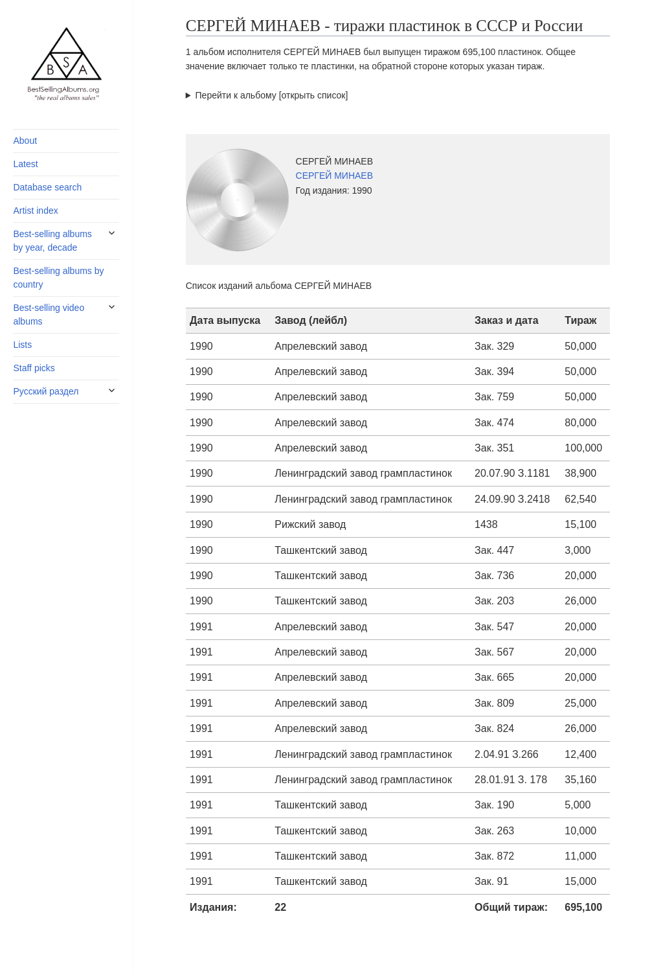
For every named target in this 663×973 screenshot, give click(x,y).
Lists (22, 344)
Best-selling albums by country (58, 278)
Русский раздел (45, 391)
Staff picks (33, 368)
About (25, 140)
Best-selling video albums (48, 314)
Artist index (35, 210)
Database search (47, 187)
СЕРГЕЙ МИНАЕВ (335, 175)
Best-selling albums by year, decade (52, 241)
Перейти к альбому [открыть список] (272, 95)
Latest (25, 164)
